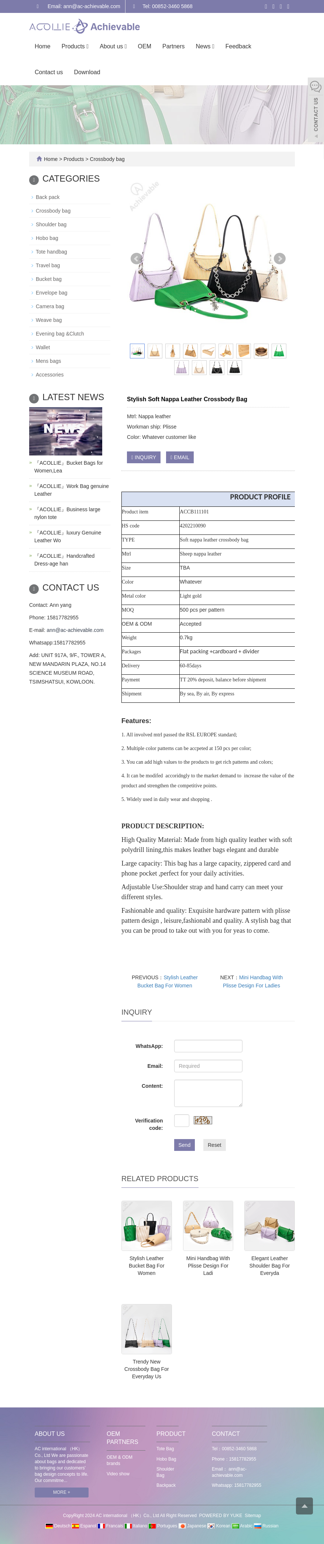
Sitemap (253, 1515)
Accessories (49, 375)
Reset (214, 1145)
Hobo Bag (166, 1459)
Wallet (43, 347)
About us (113, 46)
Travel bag (48, 265)
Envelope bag (52, 293)
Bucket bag (49, 279)
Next (280, 259)
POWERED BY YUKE (221, 1515)
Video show (118, 1473)
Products (75, 46)
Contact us (49, 72)
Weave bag (49, 320)
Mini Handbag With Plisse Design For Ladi (208, 1265)
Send (185, 1145)
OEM (144, 46)
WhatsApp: (149, 1046)
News (205, 46)
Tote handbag (51, 252)
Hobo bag (47, 238)
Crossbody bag (107, 159)
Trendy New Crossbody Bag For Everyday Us (146, 1369)
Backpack (166, 1485)
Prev (136, 259)
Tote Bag (165, 1448)
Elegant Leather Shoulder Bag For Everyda (269, 1265)
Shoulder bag (51, 224)
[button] (87, 46)
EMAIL (179, 457)
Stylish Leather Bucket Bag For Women (147, 1265)
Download (87, 72)
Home (43, 46)
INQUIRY (143, 457)
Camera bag (50, 306)
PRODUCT (171, 1434)
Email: (155, 1066)
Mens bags (48, 361)
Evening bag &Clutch (60, 334)
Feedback (238, 46)
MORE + (61, 1492)
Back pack (48, 197)
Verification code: (149, 1124)
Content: (152, 1086)
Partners (173, 46)
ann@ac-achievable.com (74, 630)
